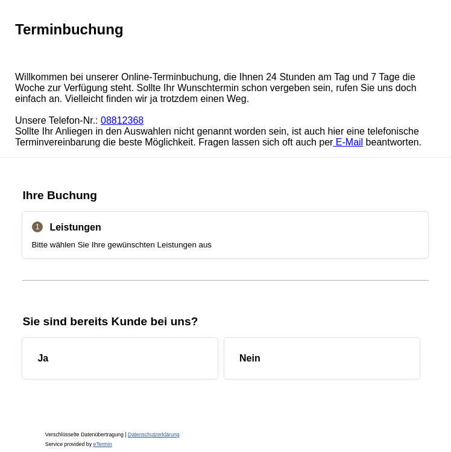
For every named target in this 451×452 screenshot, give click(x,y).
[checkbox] (120, 358)
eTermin (102, 444)
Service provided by (78, 444)
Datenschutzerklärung (154, 434)
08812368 (122, 120)
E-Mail (348, 142)
